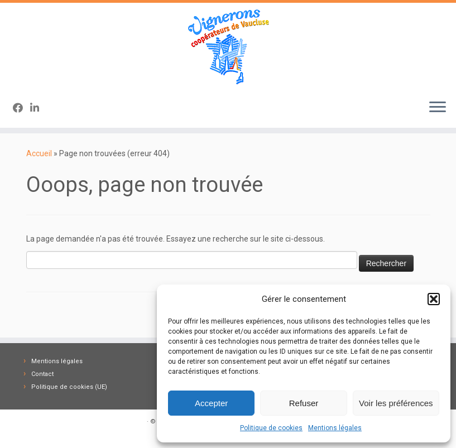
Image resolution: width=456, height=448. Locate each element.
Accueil (39, 153)
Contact (42, 374)
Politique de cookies (271, 428)
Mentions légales (335, 428)
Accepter (211, 403)
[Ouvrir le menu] (437, 107)
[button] (433, 299)
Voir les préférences (396, 403)
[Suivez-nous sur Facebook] (21, 108)
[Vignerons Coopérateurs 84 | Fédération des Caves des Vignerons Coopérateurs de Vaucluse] (228, 46)
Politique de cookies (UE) (69, 387)
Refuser (304, 403)
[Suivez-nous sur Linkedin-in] (38, 108)
